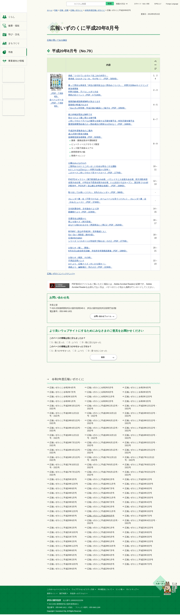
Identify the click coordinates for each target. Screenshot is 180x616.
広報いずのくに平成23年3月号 (138, 557)
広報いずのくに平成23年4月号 (138, 504)
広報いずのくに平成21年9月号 (100, 534)
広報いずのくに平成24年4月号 (100, 495)
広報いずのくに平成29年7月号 (100, 552)
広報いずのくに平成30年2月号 (63, 543)
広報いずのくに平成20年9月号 (63, 517)
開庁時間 (62, 595)
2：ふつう (73, 343)
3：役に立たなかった (91, 343)
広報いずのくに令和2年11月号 (100, 398)
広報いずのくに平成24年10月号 (139, 486)
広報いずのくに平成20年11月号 (101, 513)
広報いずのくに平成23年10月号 (139, 499)
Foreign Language (172, 4)
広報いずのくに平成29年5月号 (63, 557)
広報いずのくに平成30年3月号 (138, 538)
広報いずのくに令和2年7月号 (63, 394)
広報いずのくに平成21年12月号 (139, 529)
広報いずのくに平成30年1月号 (100, 543)
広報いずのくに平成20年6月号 (63, 522)
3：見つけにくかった (97, 351)
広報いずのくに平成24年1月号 (63, 499)
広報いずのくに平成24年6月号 (138, 490)
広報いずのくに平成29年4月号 (100, 557)
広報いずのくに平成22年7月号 (138, 566)
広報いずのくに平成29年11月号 (64, 548)
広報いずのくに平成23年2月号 (63, 561)
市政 (56, 10)
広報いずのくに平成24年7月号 (100, 490)
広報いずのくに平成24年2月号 (138, 495)
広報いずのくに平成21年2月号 (100, 508)
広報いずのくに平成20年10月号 (139, 513)
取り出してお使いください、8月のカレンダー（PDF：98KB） (96, 192)
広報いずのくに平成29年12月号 (139, 543)
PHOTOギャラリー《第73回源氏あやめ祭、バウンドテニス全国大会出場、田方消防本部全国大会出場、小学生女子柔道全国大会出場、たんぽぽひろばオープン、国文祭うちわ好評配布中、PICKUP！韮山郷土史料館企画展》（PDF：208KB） (108, 182)
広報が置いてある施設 (57, 40)
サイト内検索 (64, 4)
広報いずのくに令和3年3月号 (138, 403)
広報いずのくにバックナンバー (61, 274)
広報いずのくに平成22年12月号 (139, 561)
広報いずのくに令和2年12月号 (138, 398)
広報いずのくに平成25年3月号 (63, 481)
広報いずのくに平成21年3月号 (63, 508)
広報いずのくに (76, 10)
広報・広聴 (64, 10)
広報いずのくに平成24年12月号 (64, 486)
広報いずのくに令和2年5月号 (100, 389)
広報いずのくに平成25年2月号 (100, 481)
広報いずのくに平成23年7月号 (100, 504)
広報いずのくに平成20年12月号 (64, 513)
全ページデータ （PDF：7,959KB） (57, 103)
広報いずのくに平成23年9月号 (63, 504)
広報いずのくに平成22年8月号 (100, 566)
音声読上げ (157, 4)
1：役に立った (58, 343)
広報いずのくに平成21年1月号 (138, 508)
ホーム (49, 10)
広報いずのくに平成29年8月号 (63, 552)
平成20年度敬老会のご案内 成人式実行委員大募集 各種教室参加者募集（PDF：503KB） (85, 134)
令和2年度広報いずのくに (95, 10)
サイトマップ (131, 591)
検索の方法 (120, 4)
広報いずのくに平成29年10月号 (101, 548)
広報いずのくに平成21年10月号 (64, 534)
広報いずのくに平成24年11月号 (101, 486)
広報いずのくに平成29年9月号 (138, 548)
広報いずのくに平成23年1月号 (100, 561)
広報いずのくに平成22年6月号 (63, 570)
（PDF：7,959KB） (56, 94)
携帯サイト (51, 595)
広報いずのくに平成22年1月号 (100, 529)
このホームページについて (57, 591)
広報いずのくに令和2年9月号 (138, 394)
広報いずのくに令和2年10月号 (63, 398)
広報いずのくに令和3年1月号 (63, 403)
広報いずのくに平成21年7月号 (63, 538)
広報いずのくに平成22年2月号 (63, 529)
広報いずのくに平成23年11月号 (101, 499)
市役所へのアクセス (78, 595)
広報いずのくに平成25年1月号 (138, 481)
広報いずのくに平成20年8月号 (100, 517)
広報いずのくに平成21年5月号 (100, 538)
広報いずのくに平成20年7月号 (138, 517)
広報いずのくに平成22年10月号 (64, 566)
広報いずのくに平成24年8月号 (63, 490)
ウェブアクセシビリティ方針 (83, 591)
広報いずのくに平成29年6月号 (138, 552)
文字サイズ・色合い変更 (141, 4)
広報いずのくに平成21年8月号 (138, 534)
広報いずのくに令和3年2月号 (100, 403)
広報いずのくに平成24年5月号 (63, 495)
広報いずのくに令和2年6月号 (138, 389)
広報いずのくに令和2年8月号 (100, 394)
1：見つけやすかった (61, 351)
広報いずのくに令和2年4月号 (63, 389)
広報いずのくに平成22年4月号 (100, 570)
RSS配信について (105, 591)
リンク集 (119, 591)
